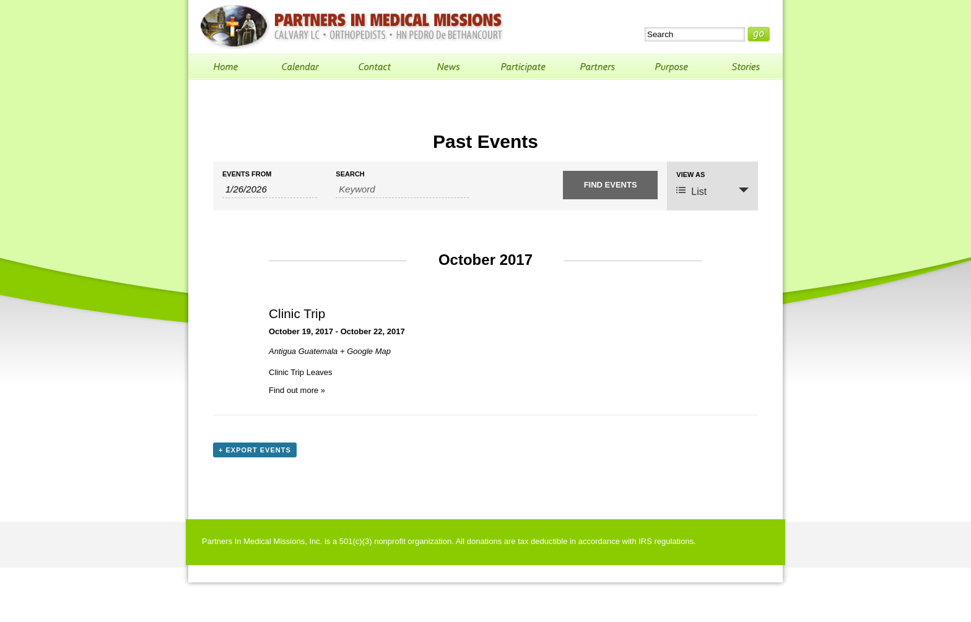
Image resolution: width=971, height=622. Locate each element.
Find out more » (297, 390)
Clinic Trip (297, 313)
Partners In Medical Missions (352, 27)
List (691, 191)
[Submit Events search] (610, 185)
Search (350, 174)
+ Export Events (255, 450)
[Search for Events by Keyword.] (402, 189)
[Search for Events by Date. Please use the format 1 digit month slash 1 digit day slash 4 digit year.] (269, 189)
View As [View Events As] (690, 174)
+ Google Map (365, 351)
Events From (246, 174)
